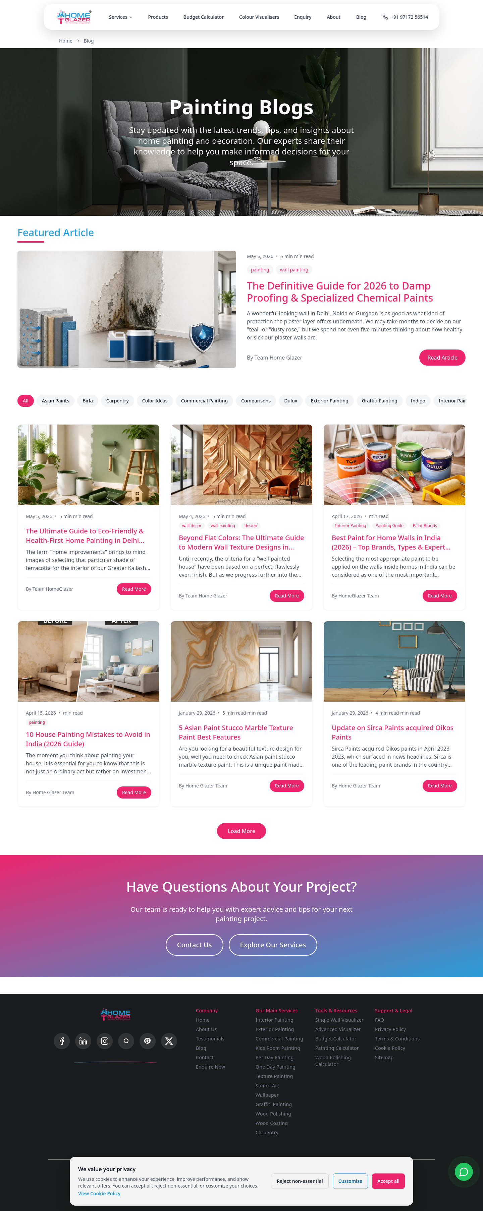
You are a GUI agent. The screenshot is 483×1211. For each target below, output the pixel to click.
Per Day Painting (275, 1057)
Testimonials (210, 1038)
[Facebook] (62, 1041)
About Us (206, 1029)
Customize (350, 1181)
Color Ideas (155, 400)
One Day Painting (276, 1067)
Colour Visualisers (259, 17)
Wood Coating (272, 1123)
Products (158, 17)
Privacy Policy (390, 1029)
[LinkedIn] (83, 1041)
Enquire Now (210, 1067)
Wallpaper (267, 1095)
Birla (88, 400)
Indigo (418, 400)
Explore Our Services (273, 944)
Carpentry (117, 400)
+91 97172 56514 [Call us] (405, 17)
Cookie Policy (390, 1048)
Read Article (442, 357)
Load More (241, 831)
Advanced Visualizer (338, 1029)
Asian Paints (55, 400)
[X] (169, 1041)
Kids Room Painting (278, 1048)
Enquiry (303, 17)
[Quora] (126, 1041)
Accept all (388, 1181)
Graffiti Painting (379, 400)
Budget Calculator (203, 17)
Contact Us (194, 944)
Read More (134, 589)
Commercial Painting (204, 400)
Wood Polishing (273, 1113)
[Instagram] (105, 1041)
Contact (205, 1057)
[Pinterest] (148, 1041)
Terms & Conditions (397, 1038)
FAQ (379, 1020)
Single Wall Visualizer (339, 1020)
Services (121, 17)
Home (65, 41)
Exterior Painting (329, 400)
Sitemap (384, 1057)
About (334, 17)
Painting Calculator (337, 1048)
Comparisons (256, 400)
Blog (361, 17)
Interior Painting (457, 400)
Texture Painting (274, 1076)
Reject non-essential (300, 1181)
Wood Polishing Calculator (333, 1060)
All (26, 400)
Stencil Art (267, 1085)
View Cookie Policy (99, 1193)
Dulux (290, 400)
